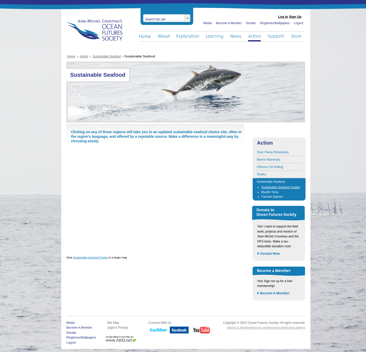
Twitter (158, 330)
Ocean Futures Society (94, 30)
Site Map (113, 323)
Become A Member (228, 23)
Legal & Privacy (117, 327)
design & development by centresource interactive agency (266, 327)
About (164, 36)
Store (296, 36)
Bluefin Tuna (269, 192)
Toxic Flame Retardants (273, 152)
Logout (298, 23)
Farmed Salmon (272, 196)
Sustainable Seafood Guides (90, 257)
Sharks (261, 174)
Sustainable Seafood (107, 56)
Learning (214, 36)
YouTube (201, 330)
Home (145, 36)
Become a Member (273, 293)
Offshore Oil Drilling (270, 167)
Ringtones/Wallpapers (275, 23)
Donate (251, 23)
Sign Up (295, 17)
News (235, 36)
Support (276, 36)
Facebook (179, 330)
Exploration (188, 36)
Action (254, 36)
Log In (283, 17)
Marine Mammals (268, 159)
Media (207, 23)
